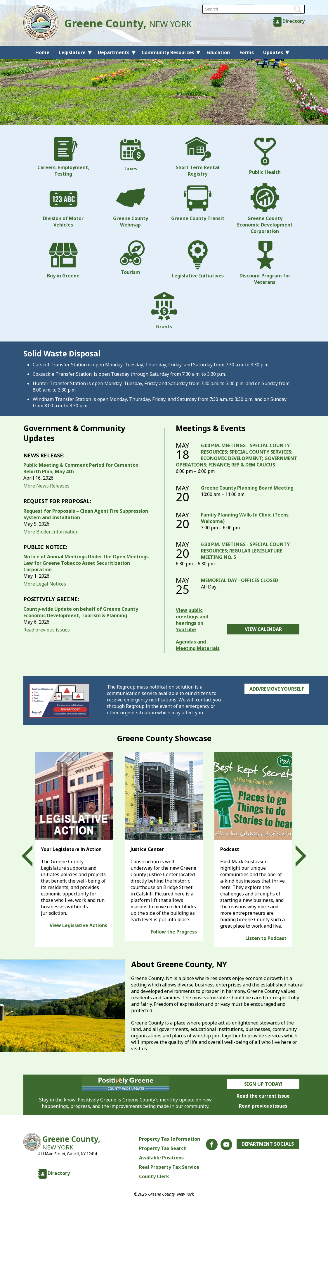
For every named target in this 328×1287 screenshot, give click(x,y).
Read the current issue (263, 1096)
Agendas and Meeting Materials (198, 645)
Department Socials (268, 1144)
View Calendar (263, 629)
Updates (273, 52)
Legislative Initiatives (198, 259)
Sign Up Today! (263, 1084)
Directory (293, 21)
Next (295, 856)
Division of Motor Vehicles (63, 205)
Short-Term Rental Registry (197, 157)
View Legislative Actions (78, 925)
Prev (32, 856)
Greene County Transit (197, 202)
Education (218, 52)
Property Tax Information (169, 1139)
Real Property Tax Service (169, 1167)
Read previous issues (46, 630)
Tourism (130, 257)
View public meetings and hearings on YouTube (192, 620)
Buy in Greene (63, 259)
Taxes (130, 154)
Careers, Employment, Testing (63, 157)
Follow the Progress (174, 932)
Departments (113, 52)
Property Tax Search (163, 1148)
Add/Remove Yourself (276, 689)
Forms (247, 52)
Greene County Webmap (130, 205)
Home (42, 52)
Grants (164, 310)
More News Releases (46, 486)
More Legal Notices (44, 584)
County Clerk (154, 1176)
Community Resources (168, 52)
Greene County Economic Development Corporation (265, 208)
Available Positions (161, 1157)
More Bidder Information (51, 531)
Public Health (265, 156)
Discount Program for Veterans (265, 262)
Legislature (72, 52)
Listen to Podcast (266, 938)
